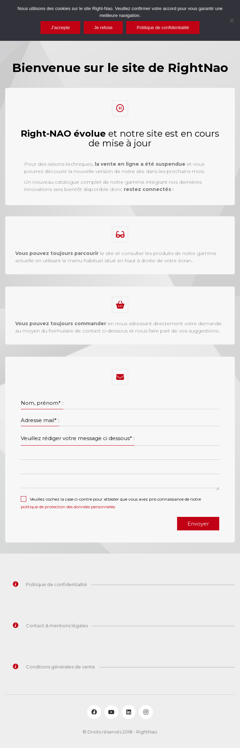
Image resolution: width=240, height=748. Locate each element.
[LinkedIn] (129, 712)
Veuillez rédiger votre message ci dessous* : (78, 438)
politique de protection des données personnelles (68, 506)
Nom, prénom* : (42, 403)
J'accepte (60, 27)
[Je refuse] (231, 20)
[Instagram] (146, 712)
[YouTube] (111, 712)
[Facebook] (94, 712)
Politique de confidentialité (163, 27)
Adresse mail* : (40, 420)
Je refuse (103, 27)
